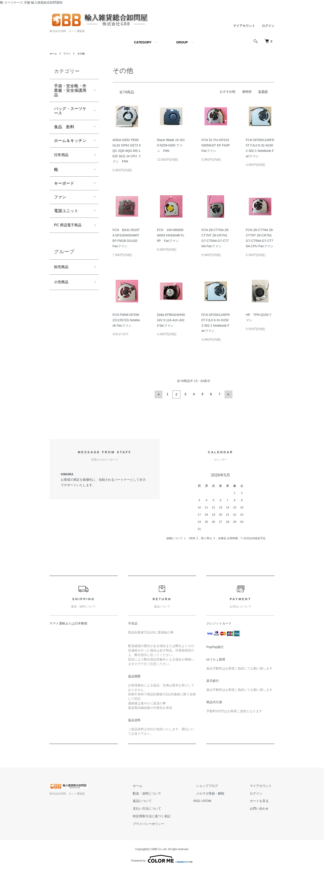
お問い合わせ (261, 808)
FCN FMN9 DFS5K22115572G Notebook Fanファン (126, 320)
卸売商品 (62, 269)
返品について (155, 800)
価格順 (247, 91)
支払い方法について (160, 808)
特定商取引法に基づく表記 (165, 815)
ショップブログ (215, 785)
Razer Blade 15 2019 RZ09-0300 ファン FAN (171, 145)
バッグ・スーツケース (70, 110)
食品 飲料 (64, 127)
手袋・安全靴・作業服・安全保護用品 (70, 90)
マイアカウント (244, 25)
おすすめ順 (227, 91)
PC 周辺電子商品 (69, 226)
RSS (207, 800)
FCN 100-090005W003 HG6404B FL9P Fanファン (170, 235)
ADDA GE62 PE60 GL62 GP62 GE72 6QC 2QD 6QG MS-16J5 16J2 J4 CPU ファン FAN (126, 150)
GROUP (182, 42)
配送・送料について (160, 793)
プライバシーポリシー (161, 823)
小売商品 (62, 285)
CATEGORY (142, 42)
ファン (68, 53)
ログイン (268, 25)
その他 (83, 53)
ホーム (54, 53)
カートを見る (261, 800)
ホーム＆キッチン (70, 140)
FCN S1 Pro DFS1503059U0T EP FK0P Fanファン (215, 145)
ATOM (217, 800)
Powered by (162, 858)
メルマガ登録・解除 (218, 793)
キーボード (64, 184)
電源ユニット (66, 211)
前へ (159, 394)
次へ (227, 394)
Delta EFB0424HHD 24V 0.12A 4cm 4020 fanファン (171, 320)
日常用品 (62, 155)
